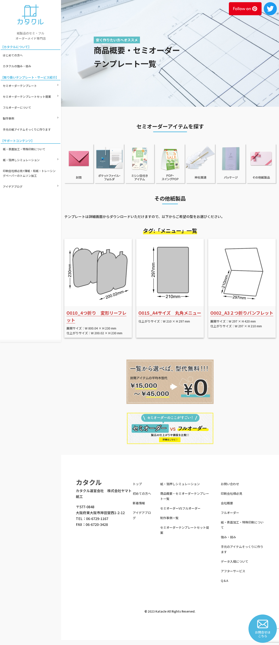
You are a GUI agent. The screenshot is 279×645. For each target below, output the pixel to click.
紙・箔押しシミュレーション (21, 131)
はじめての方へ (13, 53)
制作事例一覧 (169, 522)
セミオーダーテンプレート (20, 77)
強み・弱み (228, 542)
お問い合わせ (230, 488)
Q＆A (224, 585)
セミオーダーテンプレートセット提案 (27, 85)
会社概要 (227, 508)
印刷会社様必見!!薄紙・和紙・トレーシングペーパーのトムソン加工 (29, 140)
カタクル (89, 487)
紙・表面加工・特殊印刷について (24, 123)
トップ (137, 488)
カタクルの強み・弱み (17, 61)
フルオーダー (230, 517)
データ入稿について (234, 566)
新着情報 (139, 508)
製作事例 (9, 100)
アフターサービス (233, 576)
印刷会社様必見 (231, 498)
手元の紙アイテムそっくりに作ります (27, 107)
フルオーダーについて (17, 92)
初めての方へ (142, 498)
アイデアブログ (13, 150)
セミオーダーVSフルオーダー (180, 513)
